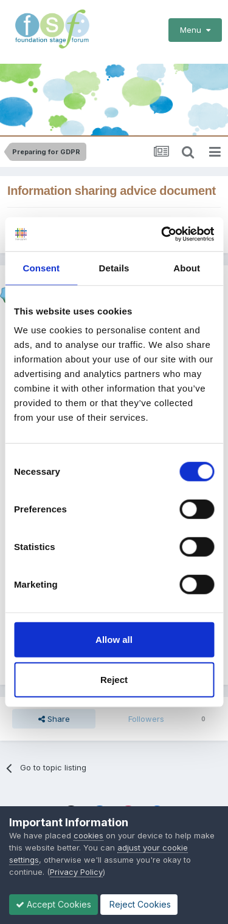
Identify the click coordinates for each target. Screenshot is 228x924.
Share (54, 719)
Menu (195, 30)
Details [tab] (114, 267)
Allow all (114, 639)
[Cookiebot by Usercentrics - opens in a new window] (162, 234)
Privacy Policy (76, 872)
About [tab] (186, 267)
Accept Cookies (53, 904)
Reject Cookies (139, 904)
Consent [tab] (41, 267)
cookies (88, 835)
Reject (114, 679)
